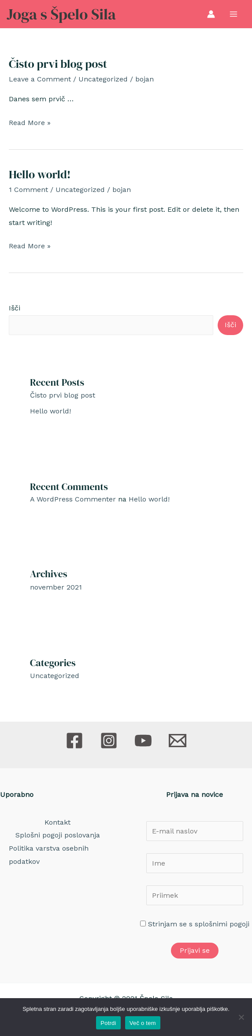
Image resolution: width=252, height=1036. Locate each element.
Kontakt (57, 822)
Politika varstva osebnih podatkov (49, 855)
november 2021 (56, 587)
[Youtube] (143, 740)
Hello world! (40, 174)
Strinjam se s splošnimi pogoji (198, 924)
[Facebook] (74, 740)
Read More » (30, 122)
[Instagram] (108, 740)
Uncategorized (103, 79)
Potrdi (108, 1023)
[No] (241, 1017)
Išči (14, 308)
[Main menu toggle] (233, 14)
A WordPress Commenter (73, 499)
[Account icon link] (211, 14)
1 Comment (28, 189)
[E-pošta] (177, 740)
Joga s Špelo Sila (61, 14)
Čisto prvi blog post (58, 64)
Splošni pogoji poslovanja (57, 835)
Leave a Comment (40, 79)
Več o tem (143, 1023)
